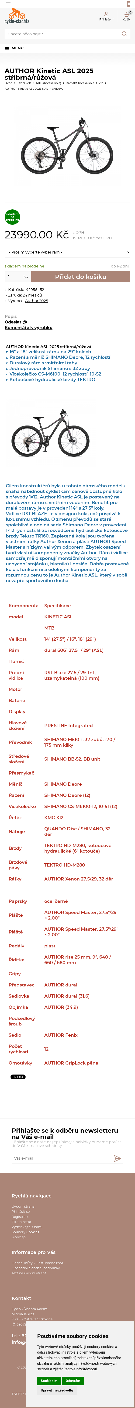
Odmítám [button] (73, 1381)
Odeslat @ (16, 322)
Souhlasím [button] (49, 1381)
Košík (128, 15)
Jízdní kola (24, 83)
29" (101, 83)
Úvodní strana (23, 1206)
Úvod (8, 83)
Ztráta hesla (21, 1222)
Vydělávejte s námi (27, 1227)
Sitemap (18, 1237)
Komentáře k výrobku (28, 328)
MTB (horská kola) (48, 83)
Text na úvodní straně (29, 1273)
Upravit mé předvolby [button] (57, 1390)
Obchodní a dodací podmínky (36, 1268)
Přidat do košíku (81, 277)
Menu (18, 48)
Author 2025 (36, 301)
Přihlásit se (21, 1211)
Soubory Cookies (25, 1232)
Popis (11, 317)
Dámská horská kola (80, 83)
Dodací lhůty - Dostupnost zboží (38, 1263)
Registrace (20, 1217)
